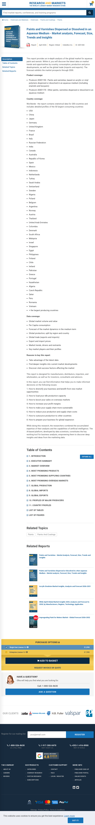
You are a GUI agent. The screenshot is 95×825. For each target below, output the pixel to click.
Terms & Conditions (57, 810)
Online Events (80, 776)
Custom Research (34, 776)
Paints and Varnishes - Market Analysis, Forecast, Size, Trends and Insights (65, 556)
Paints (31, 534)
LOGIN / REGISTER (57, 776)
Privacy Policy (43, 810)
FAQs (53, 773)
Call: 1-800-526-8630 (47, 686)
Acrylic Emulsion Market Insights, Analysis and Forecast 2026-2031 (65, 586)
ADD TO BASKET (47, 660)
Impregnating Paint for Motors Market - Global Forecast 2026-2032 (64, 617)
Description (7, 59)
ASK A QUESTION (47, 692)
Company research (34, 773)
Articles (78, 780)
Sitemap (33, 810)
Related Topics (8, 67)
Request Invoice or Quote (47, 668)
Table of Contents (9, 63)
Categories (31, 769)
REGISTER (80, 734)
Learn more (69, 816)
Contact (54, 769)
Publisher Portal (82, 773)
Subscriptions (33, 780)
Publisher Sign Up (82, 769)
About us (7, 769)
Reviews (6, 776)
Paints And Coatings (46, 534)
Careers (6, 773)
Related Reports (9, 71)
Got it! (75, 820)
